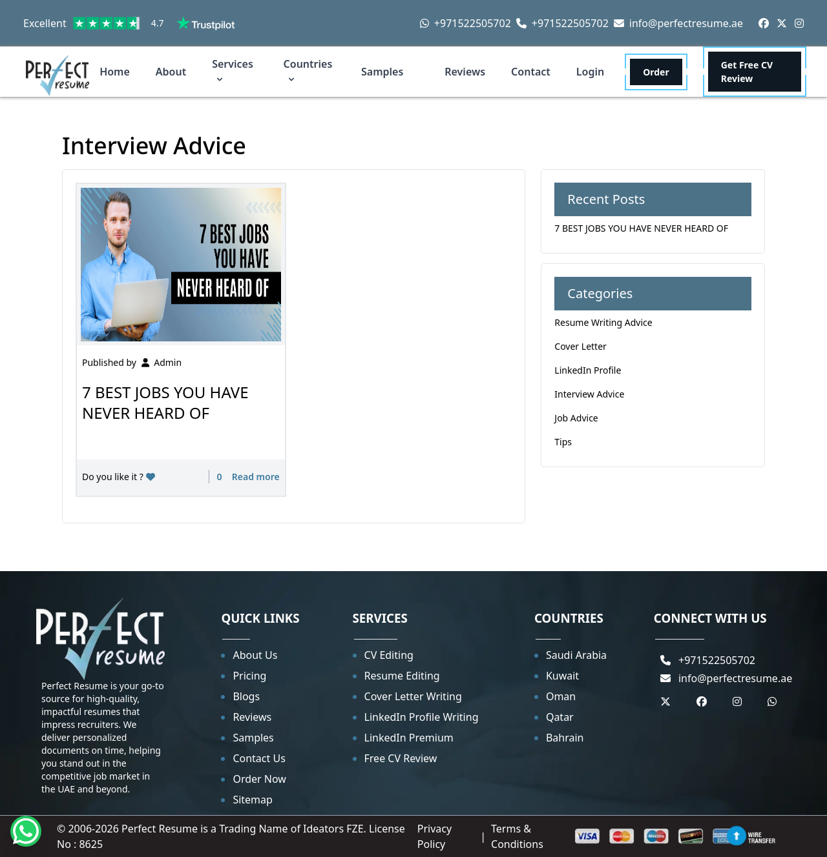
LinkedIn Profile (587, 370)
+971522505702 (465, 23)
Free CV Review (400, 758)
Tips (563, 442)
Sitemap (253, 799)
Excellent (129, 23)
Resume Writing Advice (603, 322)
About (171, 72)
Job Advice (576, 418)
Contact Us (259, 758)
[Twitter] (782, 23)
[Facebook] (764, 23)
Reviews (465, 72)
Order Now (259, 779)
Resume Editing (402, 676)
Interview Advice (589, 394)
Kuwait (562, 676)
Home (114, 72)
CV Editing (389, 655)
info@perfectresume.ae (678, 23)
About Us (255, 655)
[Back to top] (736, 835)
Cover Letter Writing (413, 696)
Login (590, 72)
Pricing (249, 676)
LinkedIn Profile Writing (421, 717)
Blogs (246, 696)
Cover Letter (580, 346)
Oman (561, 696)
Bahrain (565, 738)
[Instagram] (799, 23)
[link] (118, 23)
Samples (382, 72)
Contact (530, 72)
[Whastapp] (772, 701)
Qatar (560, 717)
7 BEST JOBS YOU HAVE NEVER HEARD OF (165, 402)
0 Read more (247, 476)
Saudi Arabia (576, 655)
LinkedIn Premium (409, 738)
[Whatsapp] (26, 831)
